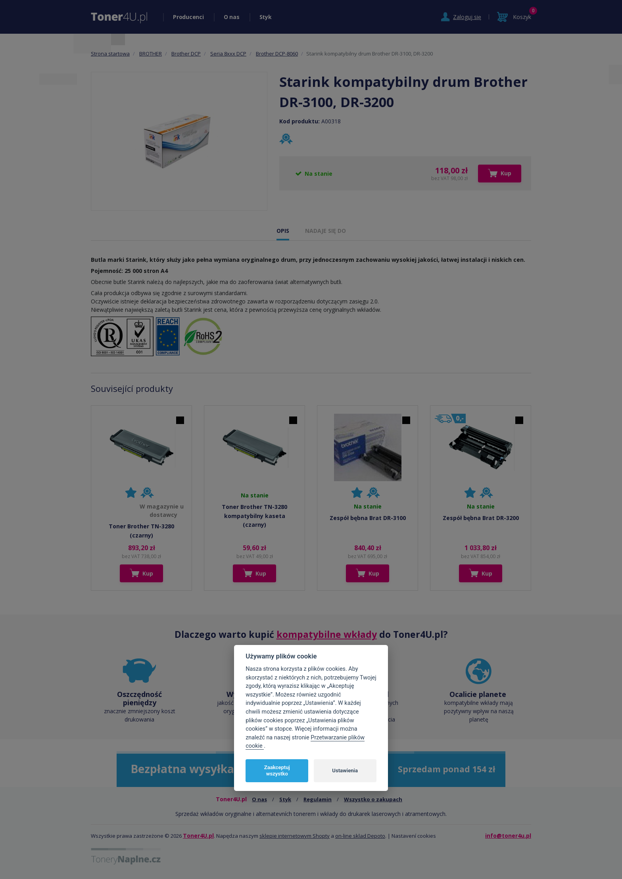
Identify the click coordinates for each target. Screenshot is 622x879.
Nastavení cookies (414, 835)
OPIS (282, 230)
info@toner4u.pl (508, 835)
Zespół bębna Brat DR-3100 (368, 518)
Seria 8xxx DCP (228, 53)
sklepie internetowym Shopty (294, 835)
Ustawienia (345, 770)
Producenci (188, 17)
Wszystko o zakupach (373, 799)
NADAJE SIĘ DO (325, 230)
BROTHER (150, 53)
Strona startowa (110, 53)
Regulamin (317, 799)
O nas (232, 17)
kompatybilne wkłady (326, 634)
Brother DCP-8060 (277, 53)
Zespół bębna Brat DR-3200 (481, 518)
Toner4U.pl (198, 835)
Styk (265, 17)
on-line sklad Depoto (360, 835)
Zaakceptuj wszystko (277, 770)
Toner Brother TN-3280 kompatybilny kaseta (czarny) (254, 515)
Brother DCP (186, 53)
